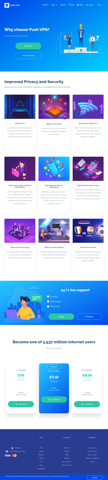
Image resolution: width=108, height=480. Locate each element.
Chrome (41, 455)
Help (80, 5)
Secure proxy (66, 462)
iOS (41, 448)
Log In (89, 5)
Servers (63, 5)
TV (41, 462)
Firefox (41, 458)
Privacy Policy (64, 476)
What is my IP (67, 465)
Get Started (28, 46)
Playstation (41, 468)
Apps (54, 5)
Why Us (45, 5)
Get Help (61, 317)
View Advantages (28, 55)
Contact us (92, 448)
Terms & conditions (92, 458)
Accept (94, 477)
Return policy (92, 455)
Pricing (71, 5)
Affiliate (66, 458)
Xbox (41, 465)
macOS (41, 451)
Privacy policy (92, 451)
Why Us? (67, 448)
